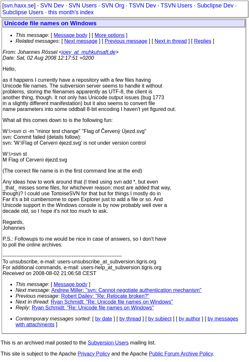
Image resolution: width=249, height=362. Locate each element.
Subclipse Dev (215, 5)
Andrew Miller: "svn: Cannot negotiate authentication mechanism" (126, 290)
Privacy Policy (93, 353)
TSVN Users (176, 5)
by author (189, 318)
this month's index (71, 12)
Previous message (126, 41)
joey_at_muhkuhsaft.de (88, 52)
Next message (80, 41)
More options (110, 35)
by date (103, 318)
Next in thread (171, 41)
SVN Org (112, 5)
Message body (70, 35)
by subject (160, 318)
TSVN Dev (142, 5)
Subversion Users (108, 342)
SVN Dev (52, 5)
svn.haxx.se (19, 5)
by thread (130, 318)
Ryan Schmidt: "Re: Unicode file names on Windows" (112, 302)
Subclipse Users (22, 12)
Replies (202, 41)
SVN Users (82, 5)
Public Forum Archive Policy (181, 353)
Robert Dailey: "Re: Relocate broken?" (105, 296)
